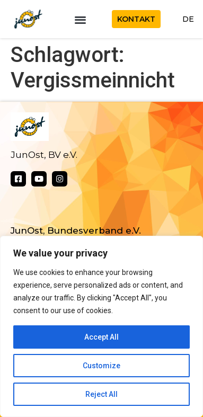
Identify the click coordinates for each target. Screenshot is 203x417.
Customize (101, 365)
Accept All (101, 337)
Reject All (101, 394)
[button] (80, 19)
